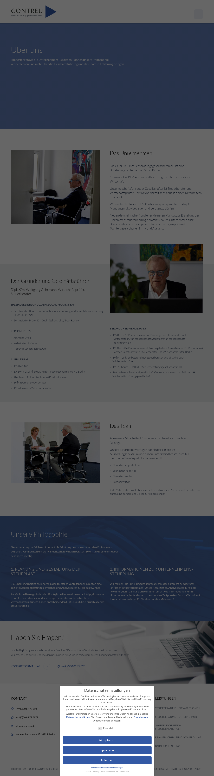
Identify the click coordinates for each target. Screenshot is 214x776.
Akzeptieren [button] (107, 740)
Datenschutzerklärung (78, 717)
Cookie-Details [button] (91, 772)
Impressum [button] (124, 772)
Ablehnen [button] (107, 760)
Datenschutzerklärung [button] (109, 772)
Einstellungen (140, 717)
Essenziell (105, 728)
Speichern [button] (107, 750)
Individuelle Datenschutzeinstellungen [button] (107, 768)
